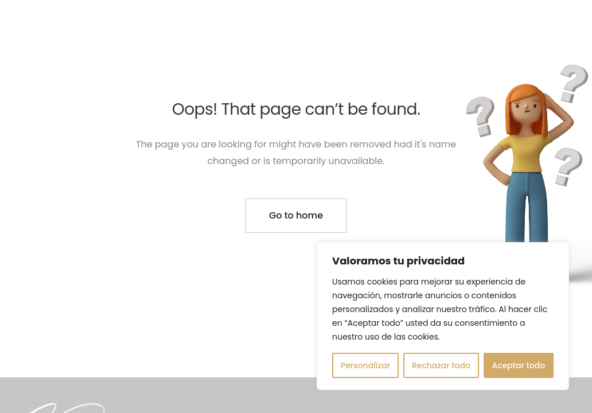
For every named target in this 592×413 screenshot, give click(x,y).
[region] (443, 316)
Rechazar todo (441, 365)
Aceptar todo (519, 365)
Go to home (296, 215)
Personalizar (365, 365)
